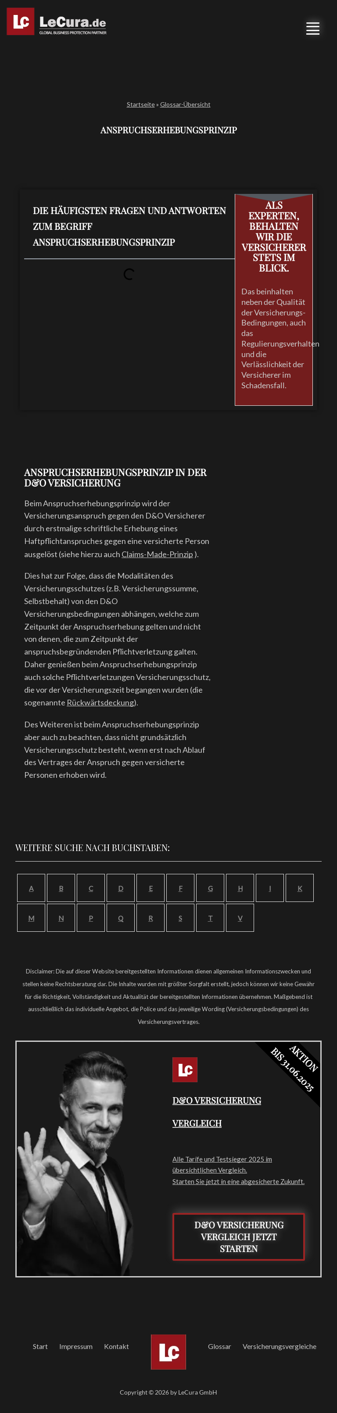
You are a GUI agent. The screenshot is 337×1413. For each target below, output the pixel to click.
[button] (311, 26)
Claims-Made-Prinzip (157, 554)
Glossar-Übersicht (185, 104)
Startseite (141, 104)
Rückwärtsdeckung (100, 702)
